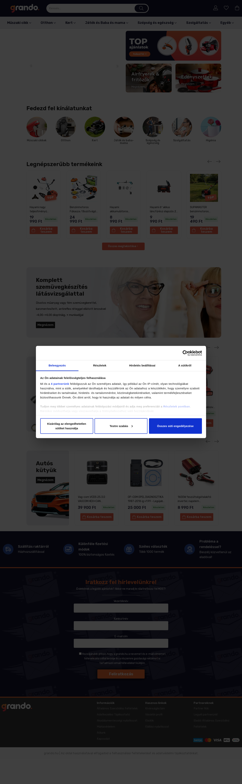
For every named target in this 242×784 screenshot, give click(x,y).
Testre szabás (121, 425)
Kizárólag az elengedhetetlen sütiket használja (66, 426)
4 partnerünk (60, 383)
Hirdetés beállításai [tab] (142, 365)
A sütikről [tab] (185, 365)
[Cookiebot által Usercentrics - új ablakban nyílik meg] (185, 353)
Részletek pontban (176, 406)
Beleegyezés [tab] (57, 365)
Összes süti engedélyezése (175, 425)
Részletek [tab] (99, 365)
